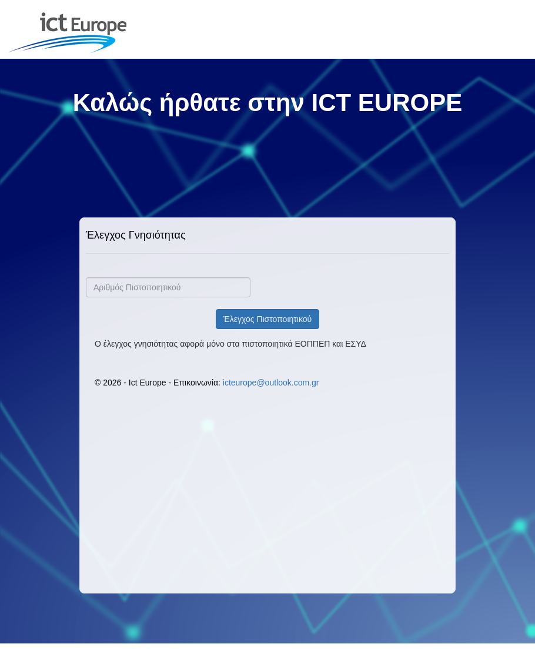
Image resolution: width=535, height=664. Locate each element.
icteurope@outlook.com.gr (271, 382)
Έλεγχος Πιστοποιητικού (267, 319)
